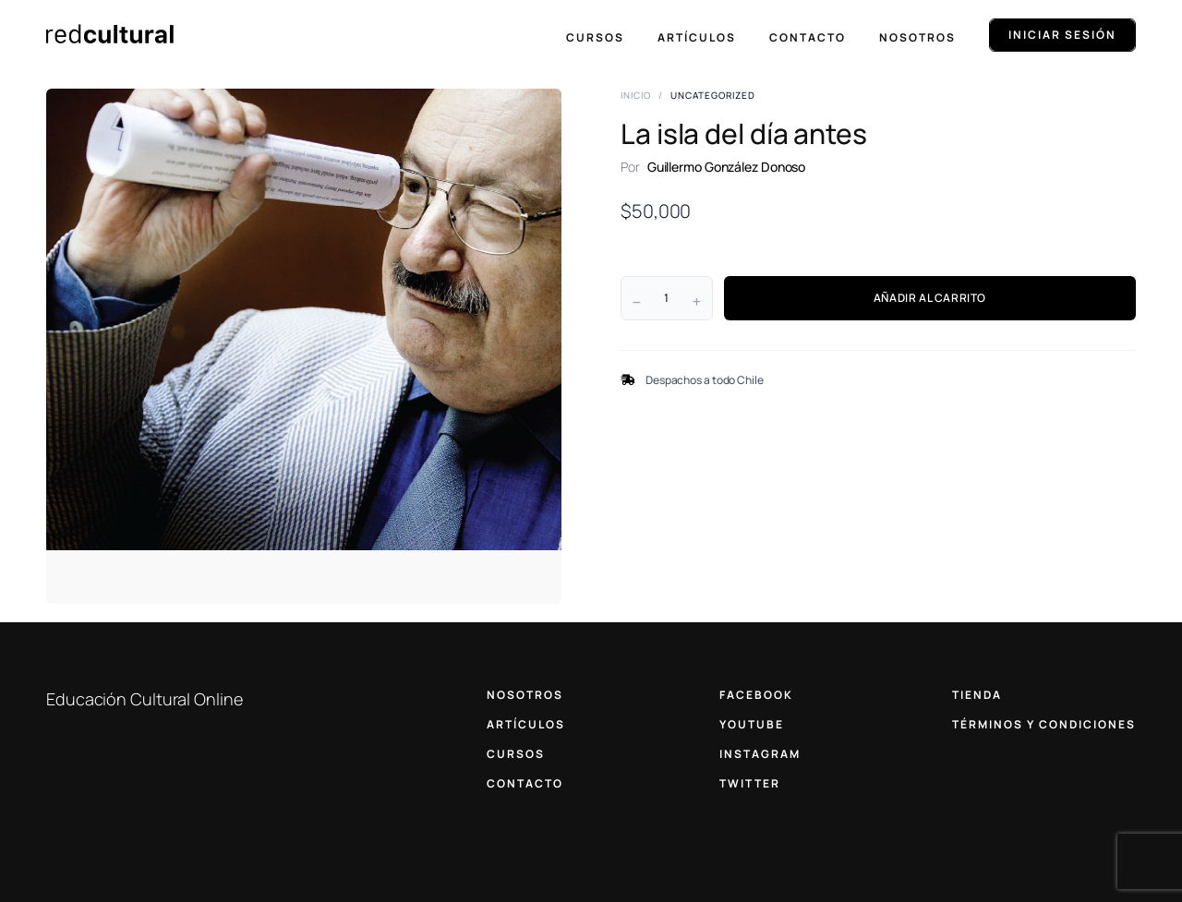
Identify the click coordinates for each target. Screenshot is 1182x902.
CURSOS (516, 754)
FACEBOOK (756, 695)
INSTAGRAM (760, 754)
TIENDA (977, 695)
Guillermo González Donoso (726, 166)
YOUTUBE (751, 724)
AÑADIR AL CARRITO (930, 298)
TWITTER (749, 783)
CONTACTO (525, 783)
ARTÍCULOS (526, 724)
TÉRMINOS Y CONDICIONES (1044, 724)
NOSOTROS (525, 695)
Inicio (636, 95)
